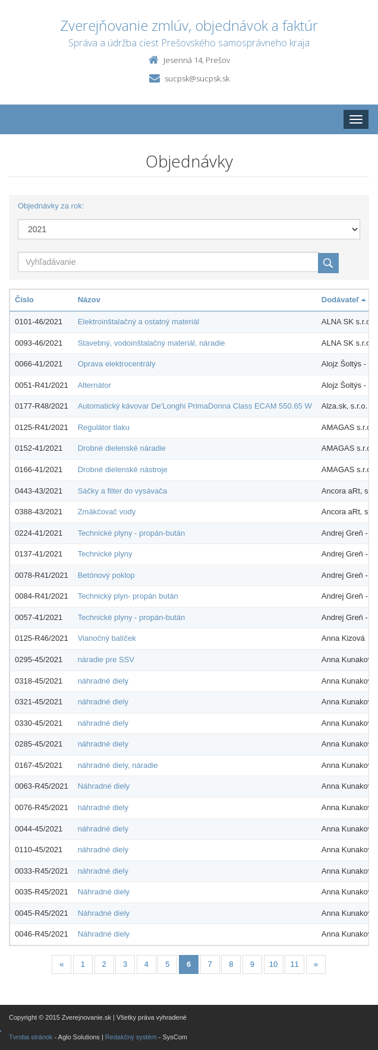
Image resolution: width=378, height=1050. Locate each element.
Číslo (24, 299)
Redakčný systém (131, 1036)
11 (294, 964)
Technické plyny (105, 553)
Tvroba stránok (30, 1036)
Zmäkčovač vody (107, 511)
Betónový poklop (106, 575)
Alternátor (94, 385)
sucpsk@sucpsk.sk (197, 78)
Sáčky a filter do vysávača (122, 490)
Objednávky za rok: (51, 205)
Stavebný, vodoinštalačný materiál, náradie (151, 343)
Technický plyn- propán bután (128, 596)
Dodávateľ (344, 299)
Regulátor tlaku (104, 427)
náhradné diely (103, 680)
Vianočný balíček (107, 638)
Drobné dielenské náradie (122, 448)
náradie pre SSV (106, 659)
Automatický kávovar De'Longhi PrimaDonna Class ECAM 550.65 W (195, 405)
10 (273, 964)
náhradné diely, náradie (118, 765)
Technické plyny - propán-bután (131, 533)
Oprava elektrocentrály (117, 363)
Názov (89, 299)
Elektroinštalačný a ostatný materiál (138, 321)
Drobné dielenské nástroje (123, 469)
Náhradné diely (104, 786)
